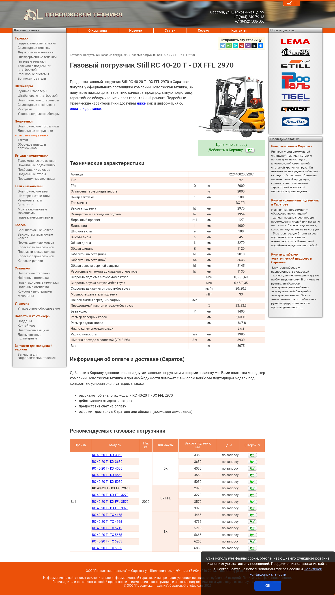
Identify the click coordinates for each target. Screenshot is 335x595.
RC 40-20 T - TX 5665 (107, 535)
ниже (141, 103)
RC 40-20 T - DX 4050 (107, 468)
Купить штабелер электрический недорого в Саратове (291, 258)
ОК (267, 586)
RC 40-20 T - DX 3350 (107, 455)
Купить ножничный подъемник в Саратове (295, 202)
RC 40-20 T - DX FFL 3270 (110, 495)
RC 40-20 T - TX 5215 (107, 528)
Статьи (170, 31)
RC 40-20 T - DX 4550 (107, 475)
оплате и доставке (85, 109)
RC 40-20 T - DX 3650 (107, 462)
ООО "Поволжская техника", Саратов (154, 586)
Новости (135, 31)
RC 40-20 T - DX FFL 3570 (110, 502)
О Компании (97, 31)
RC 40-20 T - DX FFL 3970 (110, 508)
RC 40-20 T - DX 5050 (107, 482)
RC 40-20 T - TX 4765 (107, 522)
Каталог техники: (27, 30)
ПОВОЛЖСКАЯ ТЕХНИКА (68, 14)
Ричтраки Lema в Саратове (291, 146)
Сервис (203, 31)
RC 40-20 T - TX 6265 (107, 541)
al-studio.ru (195, 586)
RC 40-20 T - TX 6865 (107, 548)
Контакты (239, 31)
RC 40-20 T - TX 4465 (107, 515)
